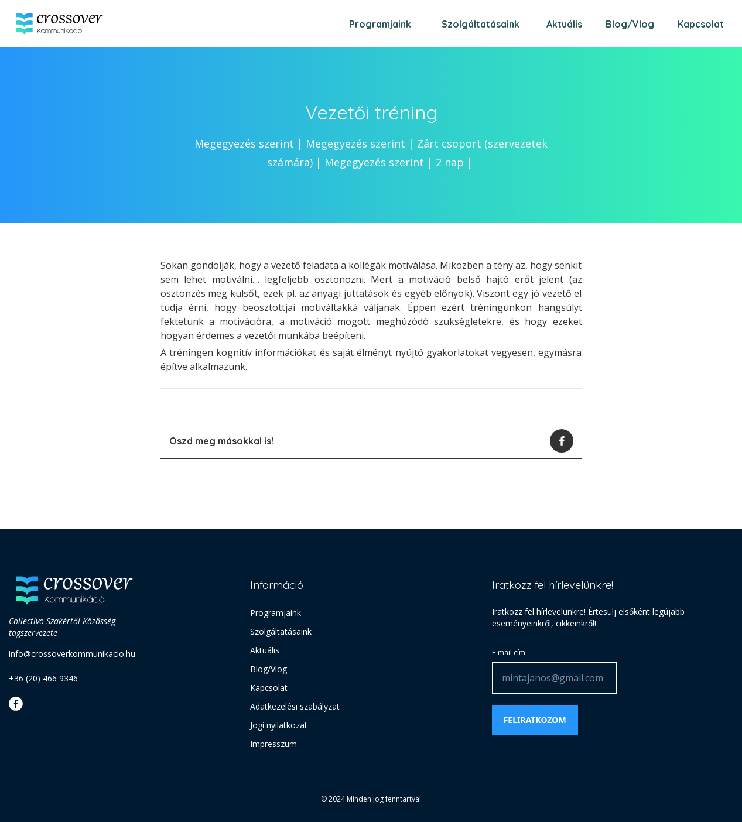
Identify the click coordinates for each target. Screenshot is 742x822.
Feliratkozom (535, 719)
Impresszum (273, 743)
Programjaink (380, 24)
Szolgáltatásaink (480, 24)
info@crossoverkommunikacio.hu (72, 653)
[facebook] (561, 441)
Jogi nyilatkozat (278, 725)
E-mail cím (508, 652)
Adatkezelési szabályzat (295, 706)
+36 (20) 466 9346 (43, 678)
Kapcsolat (701, 24)
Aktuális (564, 24)
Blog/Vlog (630, 24)
